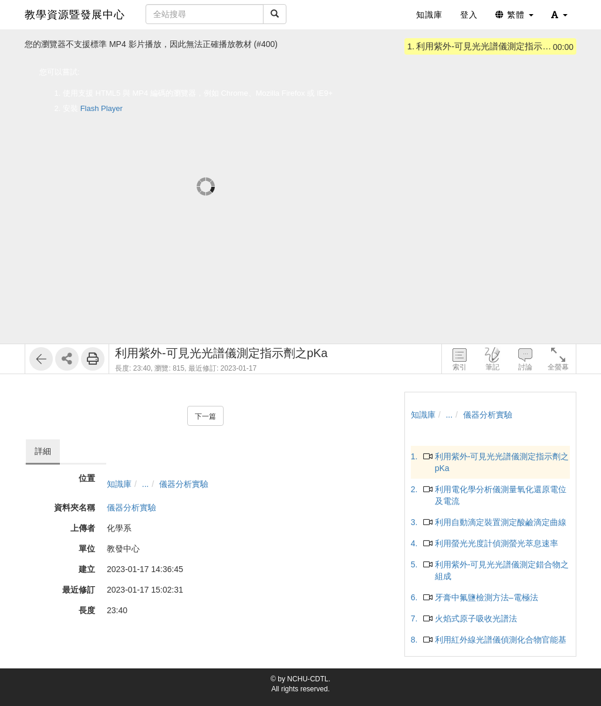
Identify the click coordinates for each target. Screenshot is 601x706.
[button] (559, 14)
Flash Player (101, 108)
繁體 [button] (514, 14)
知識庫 (119, 484)
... (145, 484)
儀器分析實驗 (183, 484)
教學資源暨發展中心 (75, 15)
